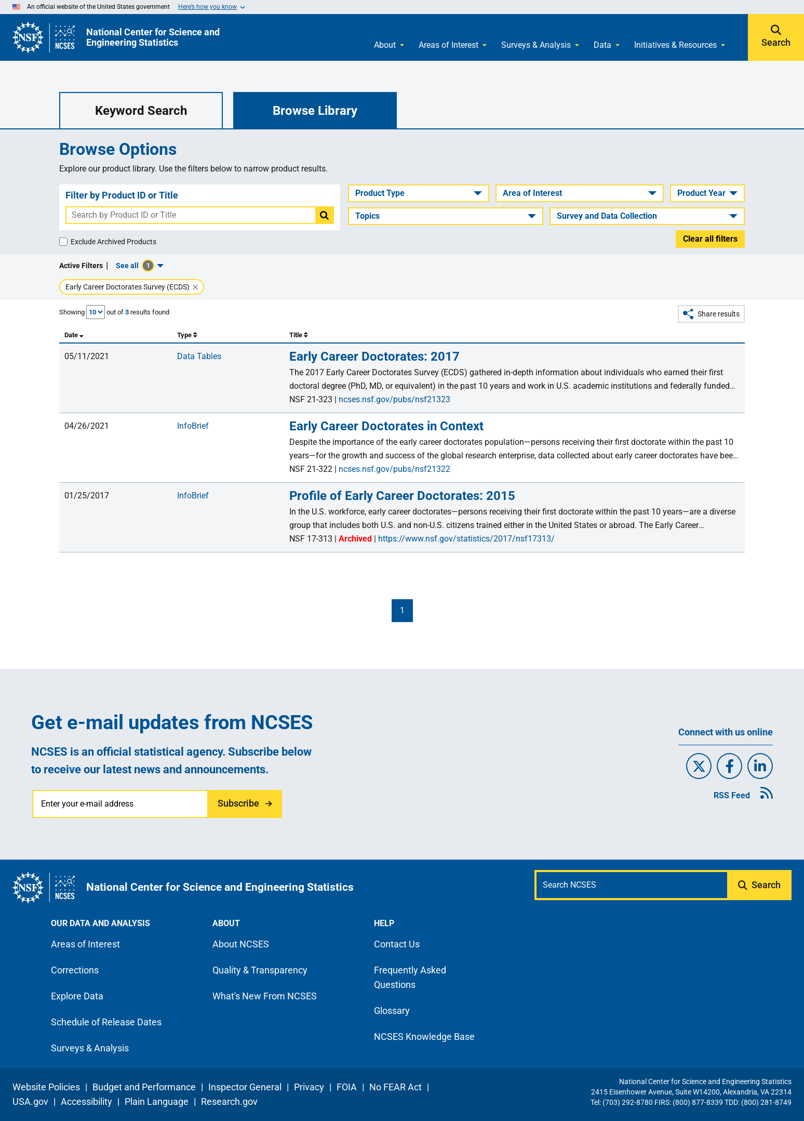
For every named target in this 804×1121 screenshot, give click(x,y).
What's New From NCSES (264, 996)
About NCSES (240, 944)
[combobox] (190, 215)
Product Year (701, 193)
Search (775, 42)
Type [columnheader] (187, 335)
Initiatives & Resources (675, 45)
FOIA (347, 1087)
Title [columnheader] (298, 335)
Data (602, 45)
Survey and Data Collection (607, 216)
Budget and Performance (144, 1087)
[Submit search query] (760, 885)
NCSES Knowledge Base (424, 1036)
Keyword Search (141, 110)
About (385, 45)
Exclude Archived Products (113, 241)
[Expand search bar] (776, 37)
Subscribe (238, 803)
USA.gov (30, 1101)
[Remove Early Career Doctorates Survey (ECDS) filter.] (195, 287)
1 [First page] (402, 610)
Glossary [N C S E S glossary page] (392, 1010)
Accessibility (86, 1101)
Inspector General (245, 1087)
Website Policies (46, 1087)
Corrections (75, 970)
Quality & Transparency (259, 970)
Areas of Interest (448, 45)
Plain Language (157, 1101)
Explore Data (77, 996)
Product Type (380, 193)
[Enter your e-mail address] (120, 804)
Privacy (309, 1087)
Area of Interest (532, 193)
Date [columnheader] (73, 335)
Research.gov (229, 1101)
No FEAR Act (395, 1087)
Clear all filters (710, 239)
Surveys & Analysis (536, 45)
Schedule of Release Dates (106, 1022)
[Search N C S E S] (631, 885)
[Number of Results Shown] (95, 312)
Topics (367, 216)
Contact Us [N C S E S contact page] (397, 944)
